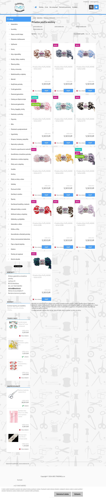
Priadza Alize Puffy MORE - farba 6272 (42, 172)
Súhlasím (77, 494)
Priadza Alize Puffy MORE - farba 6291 (85, 224)
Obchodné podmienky (65, 7)
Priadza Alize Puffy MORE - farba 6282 (64, 172)
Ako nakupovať (54, 7)
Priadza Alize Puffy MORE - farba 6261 (42, 68)
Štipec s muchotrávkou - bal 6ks (22, 364)
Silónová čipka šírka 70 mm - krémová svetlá (22, 437)
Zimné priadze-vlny (38, 29)
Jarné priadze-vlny (37, 26)
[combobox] (88, 34)
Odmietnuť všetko (62, 494)
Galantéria (39, 18)
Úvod (34, 18)
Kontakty (74, 7)
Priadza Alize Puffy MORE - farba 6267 (42, 120)
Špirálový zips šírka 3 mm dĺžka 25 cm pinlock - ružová (23, 414)
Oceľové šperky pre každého (16, 306)
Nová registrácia (94, 2)
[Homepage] (35, 7)
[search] (91, 7)
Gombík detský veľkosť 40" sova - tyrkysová (23, 324)
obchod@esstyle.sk (14, 288)
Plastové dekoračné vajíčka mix (23, 343)
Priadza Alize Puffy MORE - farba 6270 (85, 120)
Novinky (41, 7)
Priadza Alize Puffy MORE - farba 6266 (85, 68)
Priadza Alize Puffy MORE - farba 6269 (64, 120)
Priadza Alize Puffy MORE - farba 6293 (42, 276)
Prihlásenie (86, 2)
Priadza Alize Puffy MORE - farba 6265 (64, 68)
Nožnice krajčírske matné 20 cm (23, 391)
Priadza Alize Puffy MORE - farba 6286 (42, 224)
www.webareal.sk (24, 464)
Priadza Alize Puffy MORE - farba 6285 (85, 172)
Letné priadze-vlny (59, 26)
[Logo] (19, 7)
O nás (46, 7)
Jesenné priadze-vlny (81, 26)
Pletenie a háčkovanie (49, 18)
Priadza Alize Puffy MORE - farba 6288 (64, 224)
